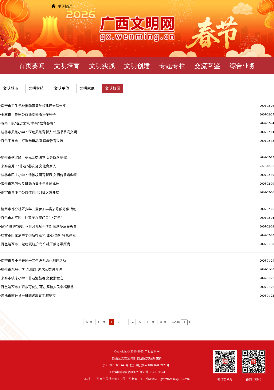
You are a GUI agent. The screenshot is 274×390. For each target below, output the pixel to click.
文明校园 (112, 88)
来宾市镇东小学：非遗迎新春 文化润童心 (32, 278)
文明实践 (102, 65)
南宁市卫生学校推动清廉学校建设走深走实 (33, 106)
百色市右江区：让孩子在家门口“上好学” (31, 218)
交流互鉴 (207, 65)
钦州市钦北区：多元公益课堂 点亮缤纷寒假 (34, 157)
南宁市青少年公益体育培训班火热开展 (30, 192)
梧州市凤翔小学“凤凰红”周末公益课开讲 (31, 269)
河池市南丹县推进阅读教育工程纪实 (28, 296)
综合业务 (242, 65)
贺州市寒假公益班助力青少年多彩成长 (30, 184)
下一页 (150, 322)
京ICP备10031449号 (115, 365)
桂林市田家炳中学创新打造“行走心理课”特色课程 (38, 235)
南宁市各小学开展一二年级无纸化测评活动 (33, 261)
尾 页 (162, 322)
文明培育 (67, 65)
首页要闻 (32, 65)
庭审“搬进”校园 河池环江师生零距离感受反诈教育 (39, 226)
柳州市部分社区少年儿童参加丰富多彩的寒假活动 (38, 209)
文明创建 (137, 65)
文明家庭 (87, 88)
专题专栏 (172, 65)
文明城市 (10, 88)
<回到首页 (65, 6)
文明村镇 (36, 88)
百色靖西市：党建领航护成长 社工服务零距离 (35, 244)
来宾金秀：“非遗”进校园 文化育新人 (28, 166)
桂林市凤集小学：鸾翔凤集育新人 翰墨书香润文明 (39, 132)
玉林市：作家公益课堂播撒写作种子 (28, 114)
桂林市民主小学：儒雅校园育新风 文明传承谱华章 (39, 175)
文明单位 (61, 88)
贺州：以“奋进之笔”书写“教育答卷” (28, 123)
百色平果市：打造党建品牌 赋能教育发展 (32, 141)
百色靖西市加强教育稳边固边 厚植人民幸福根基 (37, 287)
